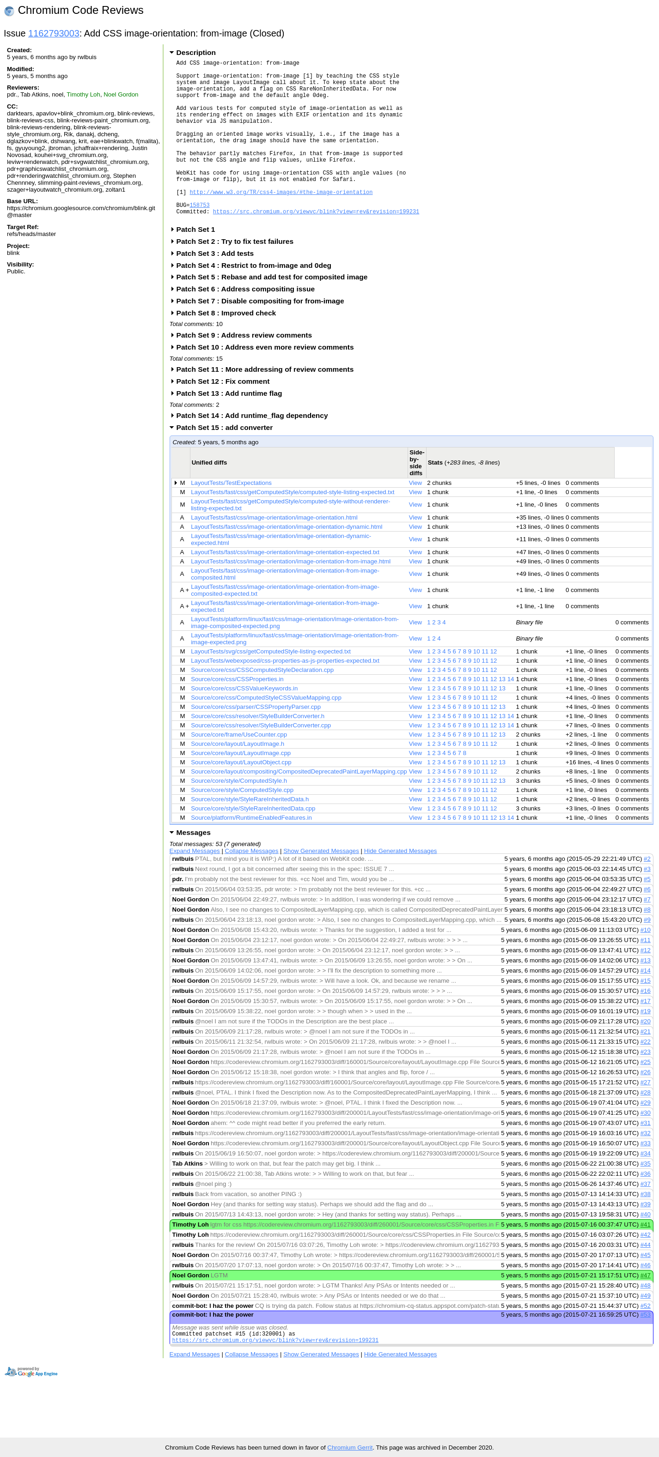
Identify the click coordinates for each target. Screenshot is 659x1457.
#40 (646, 1248)
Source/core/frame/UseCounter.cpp (239, 769)
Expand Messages (195, 885)
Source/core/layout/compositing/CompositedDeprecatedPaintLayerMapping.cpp (299, 806)
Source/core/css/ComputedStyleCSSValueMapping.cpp (266, 732)
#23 (646, 1086)
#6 (647, 923)
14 (510, 713)
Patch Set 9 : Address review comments (247, 370)
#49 (646, 1330)
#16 (646, 1025)
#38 (646, 1228)
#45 (646, 1289)
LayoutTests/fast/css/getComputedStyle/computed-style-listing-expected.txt (292, 526)
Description (196, 52)
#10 (646, 964)
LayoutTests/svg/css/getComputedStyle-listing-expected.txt (271, 686)
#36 (646, 1208)
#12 (646, 984)
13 (502, 713)
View (415, 517)
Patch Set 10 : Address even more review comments (268, 382)
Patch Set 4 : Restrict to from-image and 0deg (257, 300)
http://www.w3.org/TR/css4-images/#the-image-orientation (280, 221)
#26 (646, 1106)
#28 (646, 1127)
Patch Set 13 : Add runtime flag (232, 428)
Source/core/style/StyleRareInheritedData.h (250, 833)
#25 (646, 1096)
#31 (646, 1157)
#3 (647, 903)
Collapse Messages (252, 885)
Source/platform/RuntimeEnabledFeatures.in (251, 852)
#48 (646, 1320)
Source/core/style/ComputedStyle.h (239, 815)
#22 (646, 1076)
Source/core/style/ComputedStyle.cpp (242, 824)
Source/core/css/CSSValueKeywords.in (244, 722)
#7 (647, 934)
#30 (646, 1147)
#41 (646, 1259)
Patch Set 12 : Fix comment (226, 416)
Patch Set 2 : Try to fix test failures (238, 276)
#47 (646, 1309)
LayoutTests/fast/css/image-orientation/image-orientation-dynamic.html (286, 561)
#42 (646, 1269)
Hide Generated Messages (400, 885)
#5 (647, 913)
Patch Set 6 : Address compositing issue (249, 323)
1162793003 (53, 33)
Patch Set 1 (199, 264)
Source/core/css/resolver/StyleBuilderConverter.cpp (261, 759)
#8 (647, 944)
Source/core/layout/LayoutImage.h (237, 778)
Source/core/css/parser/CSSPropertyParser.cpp (256, 741)
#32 (646, 1167)
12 (493, 686)
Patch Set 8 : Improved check (229, 347)
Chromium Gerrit (349, 1447)
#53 (646, 1349)
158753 (199, 237)
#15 (646, 1015)
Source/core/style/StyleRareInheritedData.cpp (253, 843)
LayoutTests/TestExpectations (231, 517)
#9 (647, 954)
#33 (646, 1177)
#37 (646, 1218)
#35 (646, 1198)
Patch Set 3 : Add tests (218, 288)
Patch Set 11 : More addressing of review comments (268, 404)
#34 (646, 1188)
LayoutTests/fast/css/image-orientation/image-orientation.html (274, 552)
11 (485, 686)
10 (476, 686)
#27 (646, 1116)
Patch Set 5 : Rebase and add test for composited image (275, 311)
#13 (646, 994)
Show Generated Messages (321, 885)
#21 (646, 1066)
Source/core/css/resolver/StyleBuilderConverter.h (257, 750)
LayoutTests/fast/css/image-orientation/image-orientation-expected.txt (285, 586)
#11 (646, 974)
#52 (646, 1340)
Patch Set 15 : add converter (228, 462)
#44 (646, 1279)
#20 (646, 1055)
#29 (646, 1137)
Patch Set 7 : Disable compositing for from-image (263, 335)
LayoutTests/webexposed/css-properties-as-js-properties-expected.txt (285, 695)
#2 (647, 893)
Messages (194, 867)
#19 (646, 1045)
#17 (646, 1035)
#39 (646, 1238)
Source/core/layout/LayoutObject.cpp (241, 796)
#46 (646, 1299)
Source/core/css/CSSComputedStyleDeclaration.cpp (262, 704)
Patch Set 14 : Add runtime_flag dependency (255, 450)
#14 (646, 1005)
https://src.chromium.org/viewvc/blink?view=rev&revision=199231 (316, 244)
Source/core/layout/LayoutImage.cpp (241, 787)
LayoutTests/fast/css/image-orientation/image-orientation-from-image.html (291, 595)
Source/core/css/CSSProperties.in (237, 713)
